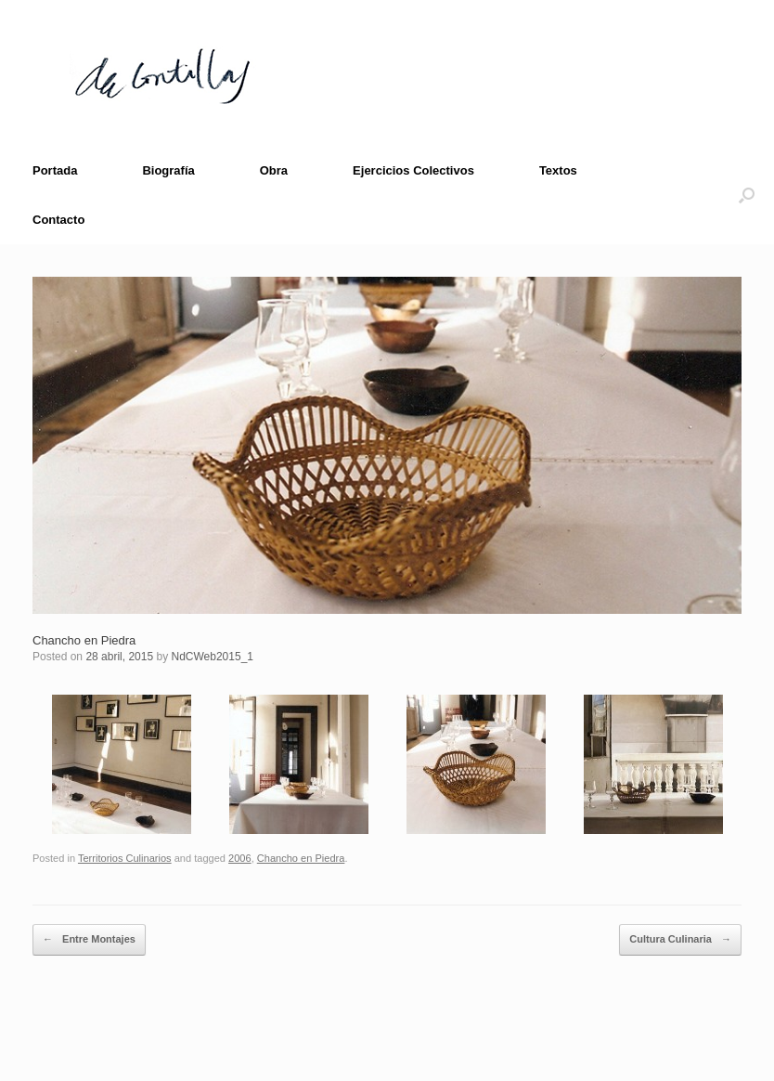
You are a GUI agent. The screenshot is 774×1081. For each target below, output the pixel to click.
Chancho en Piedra (83, 640)
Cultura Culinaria (680, 940)
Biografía (168, 170)
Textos (558, 170)
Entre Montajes (89, 940)
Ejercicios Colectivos (413, 170)
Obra (274, 170)
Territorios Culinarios (125, 858)
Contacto (58, 220)
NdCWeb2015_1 (212, 656)
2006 (240, 858)
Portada (54, 170)
